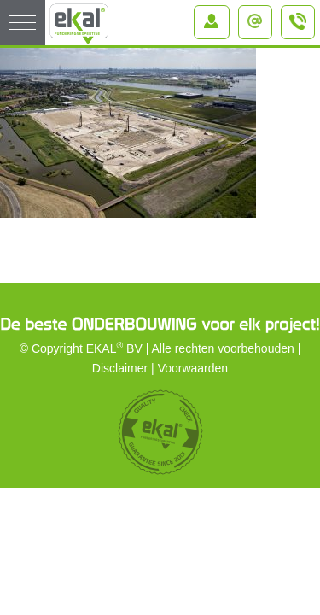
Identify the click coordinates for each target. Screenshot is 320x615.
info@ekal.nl (259, 16)
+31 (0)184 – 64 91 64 (299, 29)
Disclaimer (120, 368)
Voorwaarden (193, 368)
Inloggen (215, 16)
